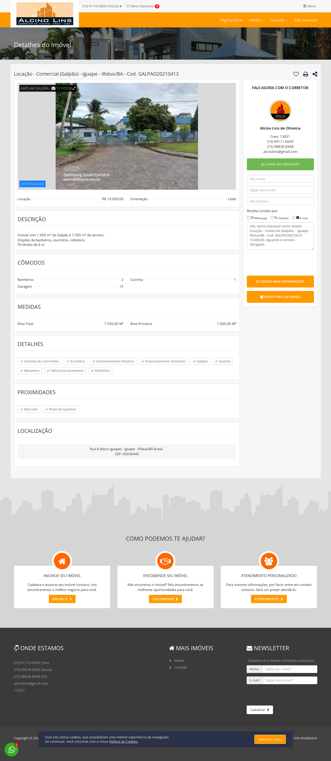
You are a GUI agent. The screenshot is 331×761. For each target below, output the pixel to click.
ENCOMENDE (165, 599)
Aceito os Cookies (270, 739)
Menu (309, 6)
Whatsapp (260, 218)
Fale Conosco (306, 20)
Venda (256, 20)
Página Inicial (231, 20)
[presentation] (281, 262)
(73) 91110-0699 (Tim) (102, 6)
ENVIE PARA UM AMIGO (280, 297)
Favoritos (140, 6)
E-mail (304, 218)
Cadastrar (259, 710)
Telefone (283, 218)
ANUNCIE (62, 599)
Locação (279, 20)
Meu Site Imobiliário (301, 738)
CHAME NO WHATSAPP (280, 164)
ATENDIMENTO (268, 599)
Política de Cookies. (123, 741)
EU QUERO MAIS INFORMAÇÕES (280, 281)
